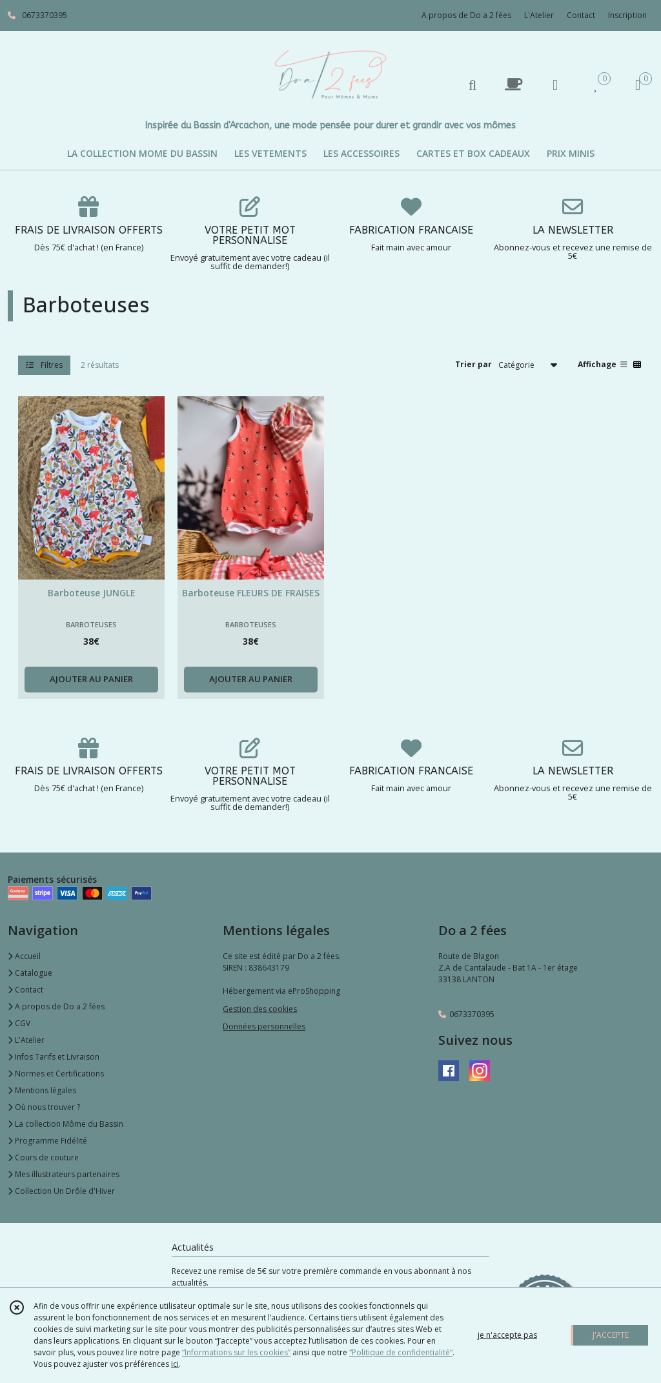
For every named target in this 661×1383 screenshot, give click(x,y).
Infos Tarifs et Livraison (53, 1056)
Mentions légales (42, 1090)
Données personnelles (264, 1026)
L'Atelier (26, 1040)
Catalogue (30, 972)
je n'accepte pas (507, 1334)
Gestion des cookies (260, 1009)
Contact (581, 15)
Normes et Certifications (56, 1073)
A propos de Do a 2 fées (56, 1006)
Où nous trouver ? (44, 1107)
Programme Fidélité (47, 1140)
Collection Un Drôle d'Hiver (61, 1191)
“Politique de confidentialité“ (401, 1352)
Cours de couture (43, 1157)
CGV (19, 1023)
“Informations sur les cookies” (236, 1352)
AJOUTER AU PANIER (91, 679)
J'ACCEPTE (611, 1334)
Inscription (627, 15)
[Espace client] (555, 84)
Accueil (24, 956)
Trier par (473, 364)
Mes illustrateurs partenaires (63, 1174)
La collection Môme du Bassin (65, 1123)
